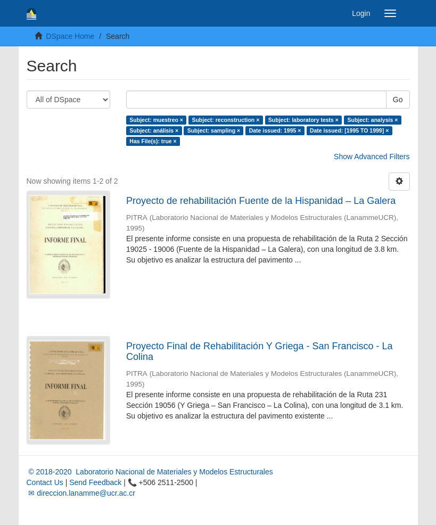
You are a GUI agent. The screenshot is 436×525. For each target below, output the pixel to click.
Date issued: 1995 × (275, 130)
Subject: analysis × (372, 120)
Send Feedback (95, 482)
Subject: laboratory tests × (303, 120)
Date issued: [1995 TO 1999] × (349, 130)
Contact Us (45, 482)
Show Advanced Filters (371, 156)
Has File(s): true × (152, 141)
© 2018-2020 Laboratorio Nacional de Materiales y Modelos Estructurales (150, 471)
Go (398, 99)
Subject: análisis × (153, 130)
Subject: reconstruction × (225, 120)
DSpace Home (70, 36)
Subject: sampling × (213, 130)
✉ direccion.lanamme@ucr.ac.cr (81, 493)
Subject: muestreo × (156, 120)
